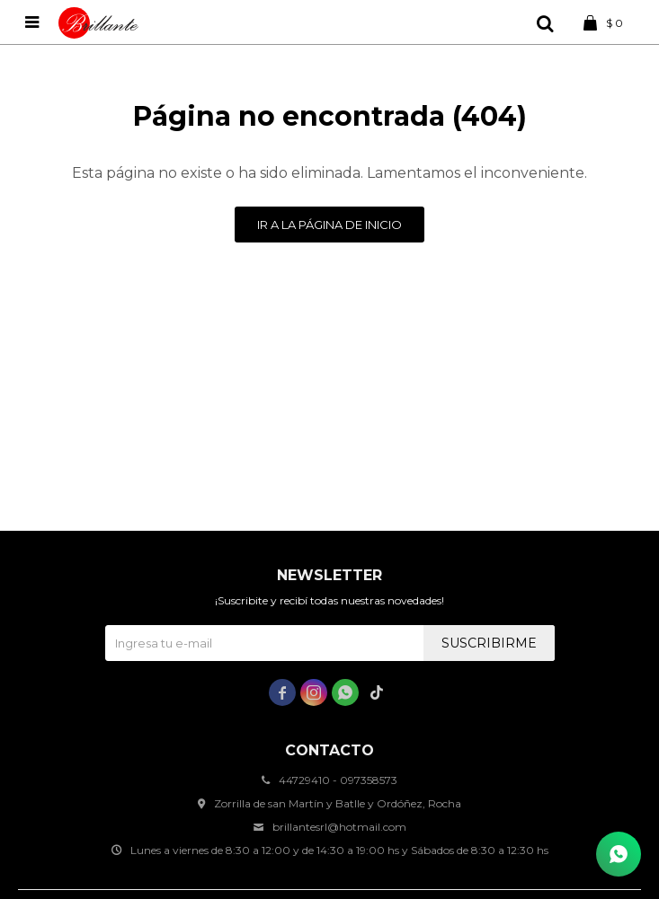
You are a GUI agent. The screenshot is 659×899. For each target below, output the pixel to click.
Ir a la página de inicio (329, 224)
